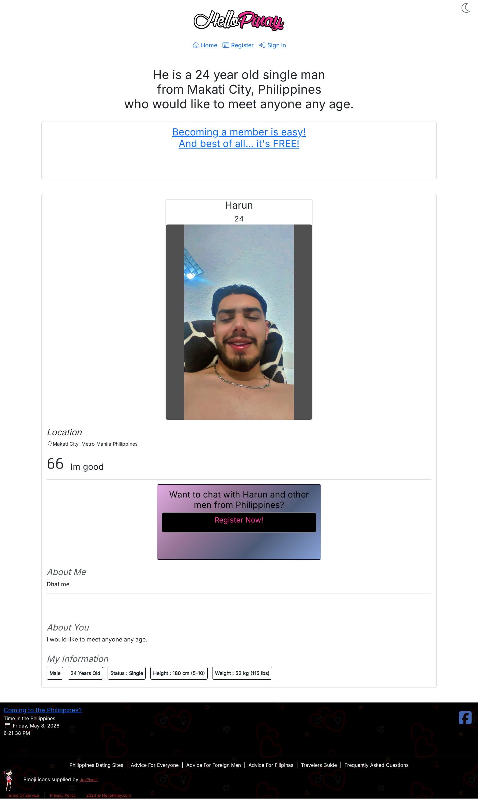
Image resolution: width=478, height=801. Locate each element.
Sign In (272, 45)
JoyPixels (89, 779)
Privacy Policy (63, 795)
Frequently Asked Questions (376, 765)
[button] (466, 8)
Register (238, 45)
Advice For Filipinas (270, 765)
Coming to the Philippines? (43, 710)
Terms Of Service (23, 795)
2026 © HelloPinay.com (108, 795)
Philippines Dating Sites (96, 765)
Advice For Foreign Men (213, 765)
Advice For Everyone (155, 765)
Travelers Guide (319, 765)
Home (204, 45)
